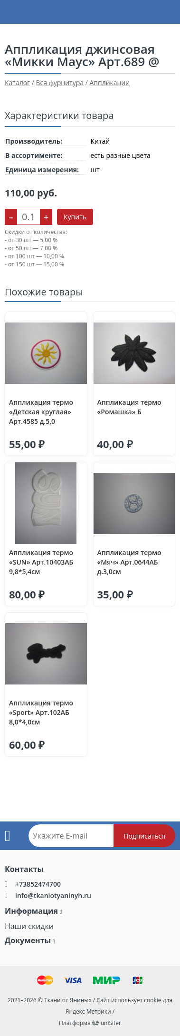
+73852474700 (38, 884)
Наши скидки (29, 926)
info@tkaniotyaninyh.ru (53, 895)
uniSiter (111, 1023)
